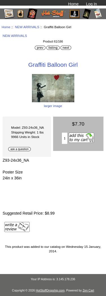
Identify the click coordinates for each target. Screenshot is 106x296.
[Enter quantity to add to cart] (65, 138)
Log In (91, 4)
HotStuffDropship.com (50, 290)
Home (73, 4)
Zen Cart (88, 290)
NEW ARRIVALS (27, 27)
